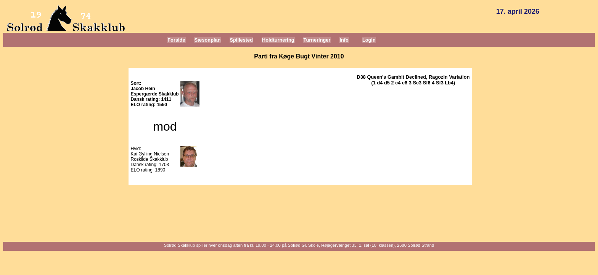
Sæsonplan (208, 40)
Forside (176, 40)
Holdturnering (278, 40)
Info (343, 40)
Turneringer (317, 40)
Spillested (241, 40)
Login (369, 40)
